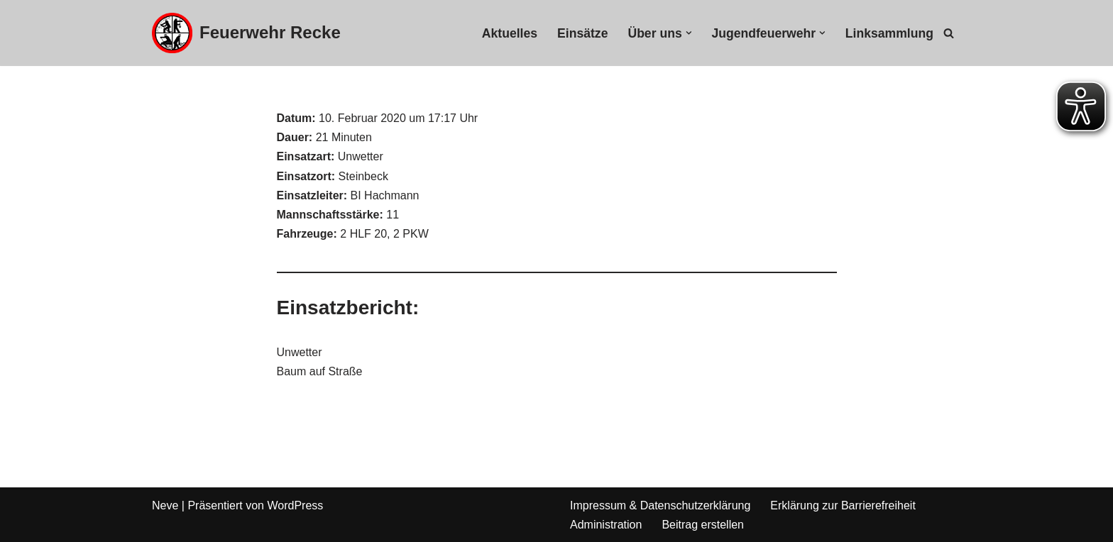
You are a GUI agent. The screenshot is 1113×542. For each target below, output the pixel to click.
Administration (606, 525)
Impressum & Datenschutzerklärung (660, 505)
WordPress (295, 505)
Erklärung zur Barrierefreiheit (843, 505)
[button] (689, 33)
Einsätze (582, 33)
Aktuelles (509, 33)
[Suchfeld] (948, 33)
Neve (165, 505)
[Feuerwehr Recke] (246, 33)
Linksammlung (889, 33)
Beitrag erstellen (703, 525)
